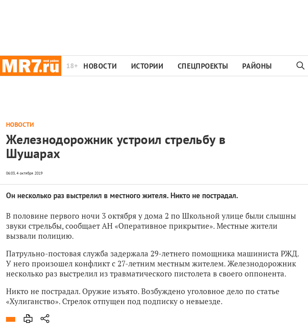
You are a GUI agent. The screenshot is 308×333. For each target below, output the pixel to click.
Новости (100, 66)
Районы (257, 66)
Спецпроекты (203, 66)
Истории (147, 66)
